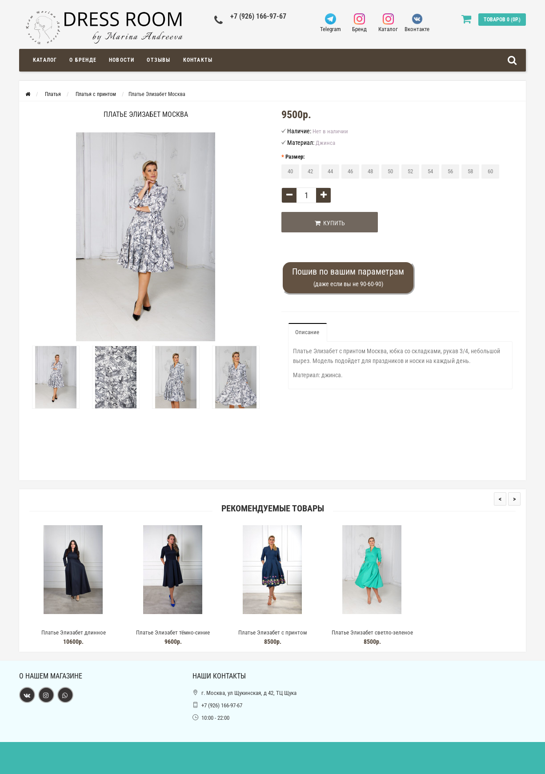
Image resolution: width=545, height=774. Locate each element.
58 (470, 171)
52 (410, 171)
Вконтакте (417, 22)
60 (490, 171)
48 (370, 171)
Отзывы (158, 60)
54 (430, 171)
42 (310, 171)
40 (290, 171)
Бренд (359, 22)
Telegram (330, 22)
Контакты (198, 60)
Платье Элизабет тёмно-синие (173, 632)
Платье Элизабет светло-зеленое (372, 632)
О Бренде (82, 60)
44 (330, 171)
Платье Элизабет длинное (73, 632)
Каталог (388, 22)
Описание (307, 332)
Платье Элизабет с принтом (272, 632)
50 (390, 171)
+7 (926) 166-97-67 (258, 16)
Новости (121, 60)
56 (450, 171)
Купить (327, 223)
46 (350, 171)
